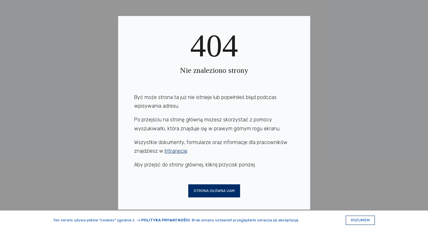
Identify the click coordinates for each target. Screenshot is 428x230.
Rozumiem (360, 220)
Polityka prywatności (165, 220)
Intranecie (176, 151)
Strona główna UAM (214, 190)
